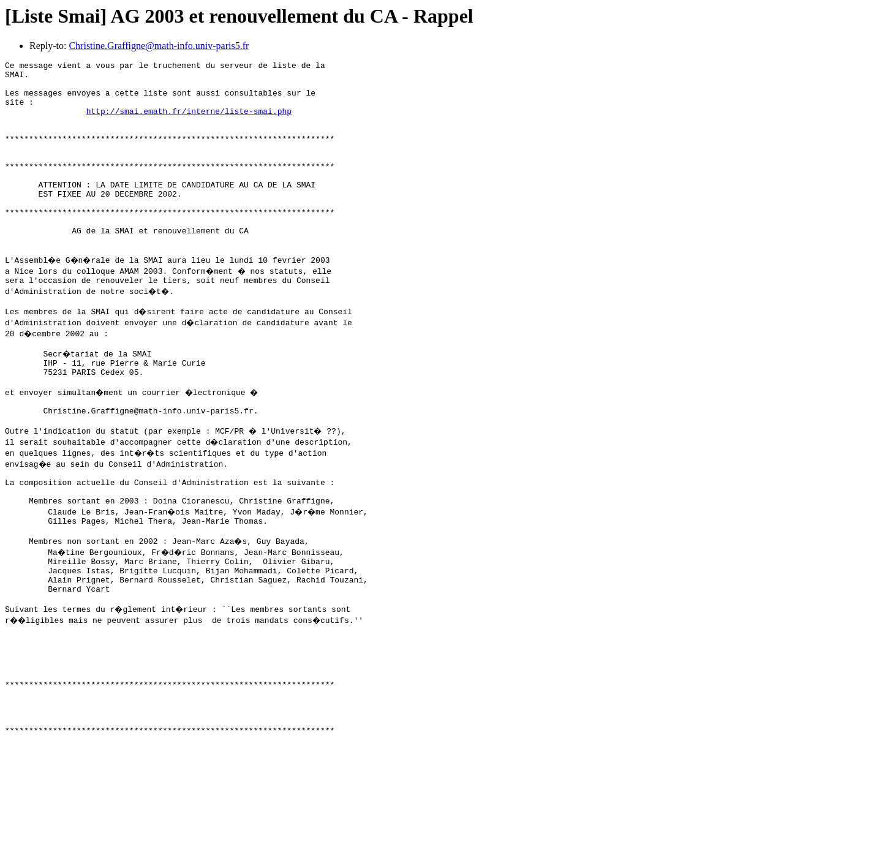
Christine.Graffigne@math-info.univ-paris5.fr (159, 45)
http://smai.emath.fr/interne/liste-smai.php (189, 121)
